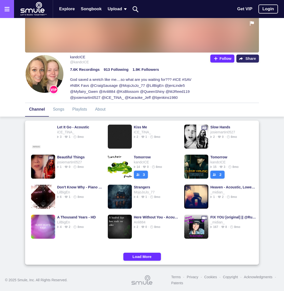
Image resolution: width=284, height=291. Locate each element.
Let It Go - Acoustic (73, 127)
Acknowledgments (258, 277)
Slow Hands (220, 127)
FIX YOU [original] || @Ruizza (233, 217)
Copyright (230, 277)
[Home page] (33, 9)
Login (268, 9)
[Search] (136, 9)
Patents (177, 283)
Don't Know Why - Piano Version (80, 187)
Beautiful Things (71, 157)
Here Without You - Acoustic (157, 217)
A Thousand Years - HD (76, 217)
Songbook (91, 9)
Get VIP (244, 9)
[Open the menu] (7, 9)
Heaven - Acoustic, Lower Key (233, 187)
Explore (67, 9)
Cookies (210, 277)
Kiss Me (140, 127)
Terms (176, 277)
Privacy (192, 277)
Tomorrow (142, 157)
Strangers (142, 187)
